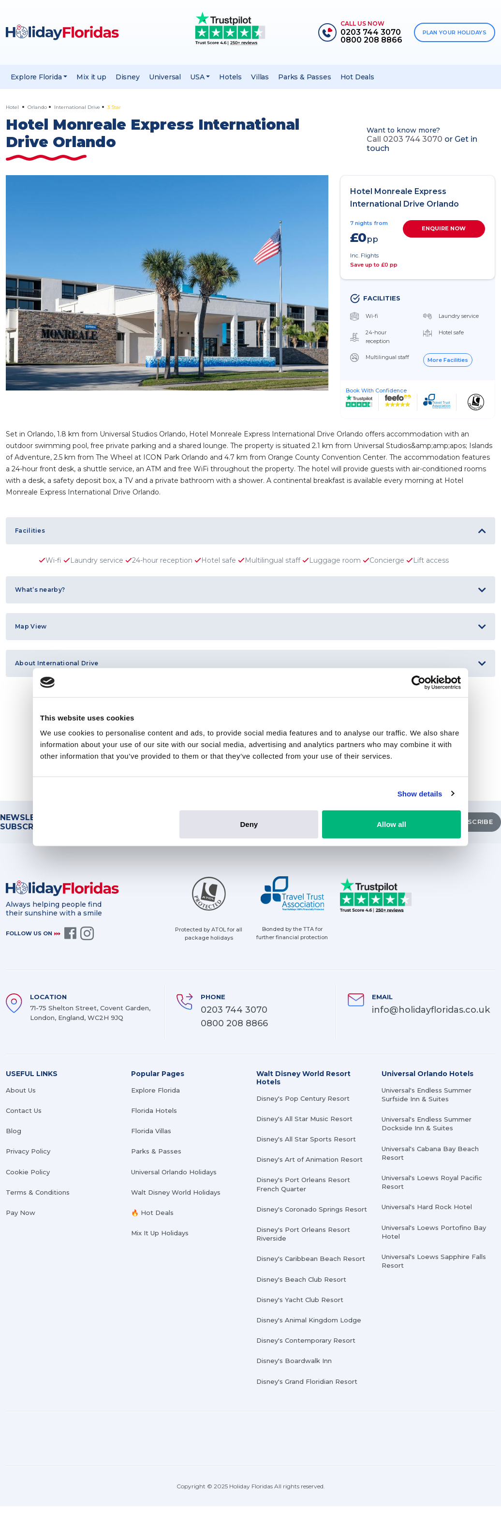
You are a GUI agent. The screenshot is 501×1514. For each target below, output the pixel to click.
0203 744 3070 (234, 1009)
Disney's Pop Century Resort (303, 1098)
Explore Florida (155, 1090)
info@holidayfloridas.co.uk (431, 1009)
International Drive (77, 107)
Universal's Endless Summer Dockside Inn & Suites (427, 1123)
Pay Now (20, 1212)
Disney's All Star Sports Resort (306, 1139)
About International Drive (57, 663)
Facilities (30, 530)
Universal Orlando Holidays (174, 1172)
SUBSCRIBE (473, 821)
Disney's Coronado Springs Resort (311, 1209)
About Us (21, 1090)
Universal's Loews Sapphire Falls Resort (434, 1261)
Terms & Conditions (38, 1192)
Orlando (37, 107)
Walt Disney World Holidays (176, 1192)
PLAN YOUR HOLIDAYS (454, 32)
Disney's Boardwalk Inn (294, 1360)
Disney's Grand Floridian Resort (306, 1381)
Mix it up (91, 77)
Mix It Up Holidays (160, 1233)
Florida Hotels (154, 1110)
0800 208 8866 (234, 1023)
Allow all (391, 824)
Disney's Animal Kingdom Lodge (308, 1320)
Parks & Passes (304, 77)
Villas (260, 77)
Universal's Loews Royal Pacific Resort (432, 1182)
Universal (165, 77)
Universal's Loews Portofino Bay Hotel (434, 1232)
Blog (13, 1131)
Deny (249, 824)
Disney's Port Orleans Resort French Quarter (303, 1184)
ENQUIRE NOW (444, 228)
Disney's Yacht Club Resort (299, 1300)
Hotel (13, 107)
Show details (420, 793)
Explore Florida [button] (36, 77)
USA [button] (197, 77)
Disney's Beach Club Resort (301, 1279)
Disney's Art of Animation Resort (309, 1159)
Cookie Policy (28, 1172)
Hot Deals (357, 77)
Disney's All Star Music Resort (304, 1119)
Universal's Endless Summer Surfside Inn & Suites (427, 1094)
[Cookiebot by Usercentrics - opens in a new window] (418, 682)
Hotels (230, 77)
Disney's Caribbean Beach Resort (310, 1258)
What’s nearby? (40, 589)
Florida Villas (151, 1131)
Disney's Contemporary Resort (305, 1340)
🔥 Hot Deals (152, 1212)
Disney (128, 77)
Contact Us (24, 1110)
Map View (30, 626)
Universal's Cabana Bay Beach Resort (430, 1153)
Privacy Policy (28, 1151)
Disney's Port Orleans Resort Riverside (303, 1234)
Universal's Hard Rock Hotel (427, 1207)
